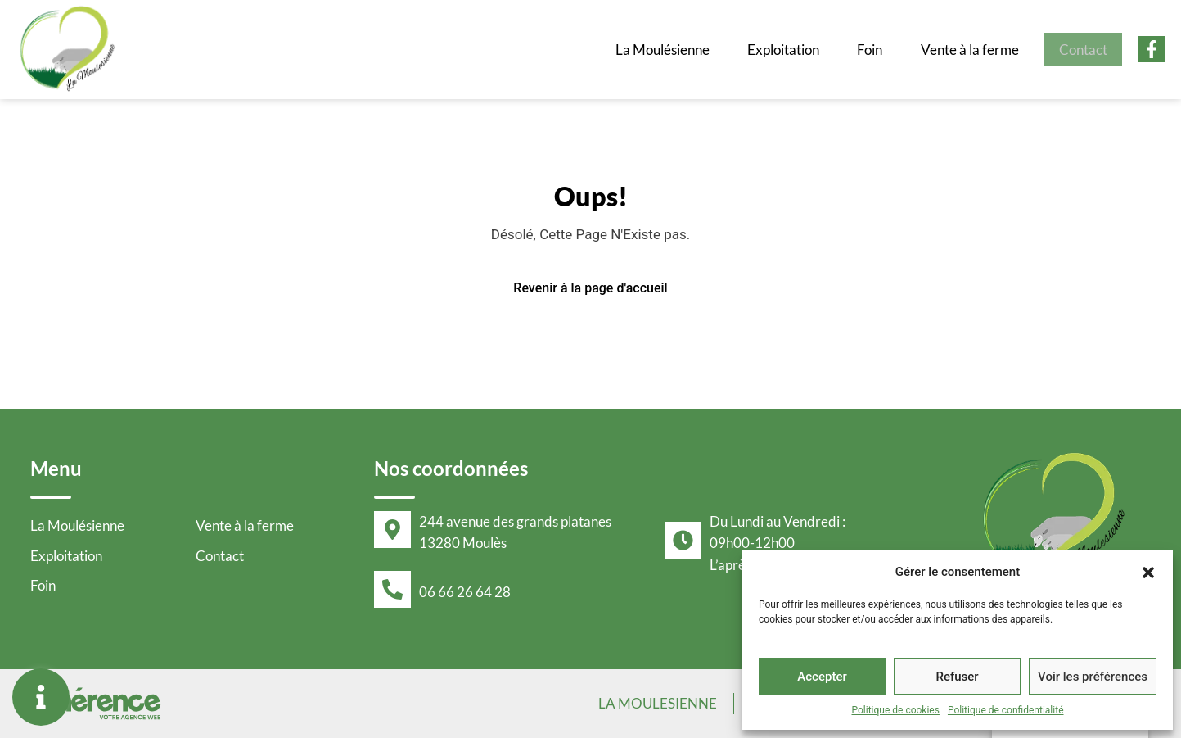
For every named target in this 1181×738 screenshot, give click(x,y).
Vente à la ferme (957, 49)
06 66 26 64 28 (465, 591)
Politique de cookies (896, 710)
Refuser (956, 676)
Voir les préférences (1092, 676)
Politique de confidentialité (1006, 710)
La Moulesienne (654, 703)
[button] (1148, 572)
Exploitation (760, 49)
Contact (1078, 49)
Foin (854, 49)
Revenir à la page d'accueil (590, 288)
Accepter (821, 676)
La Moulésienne (631, 49)
